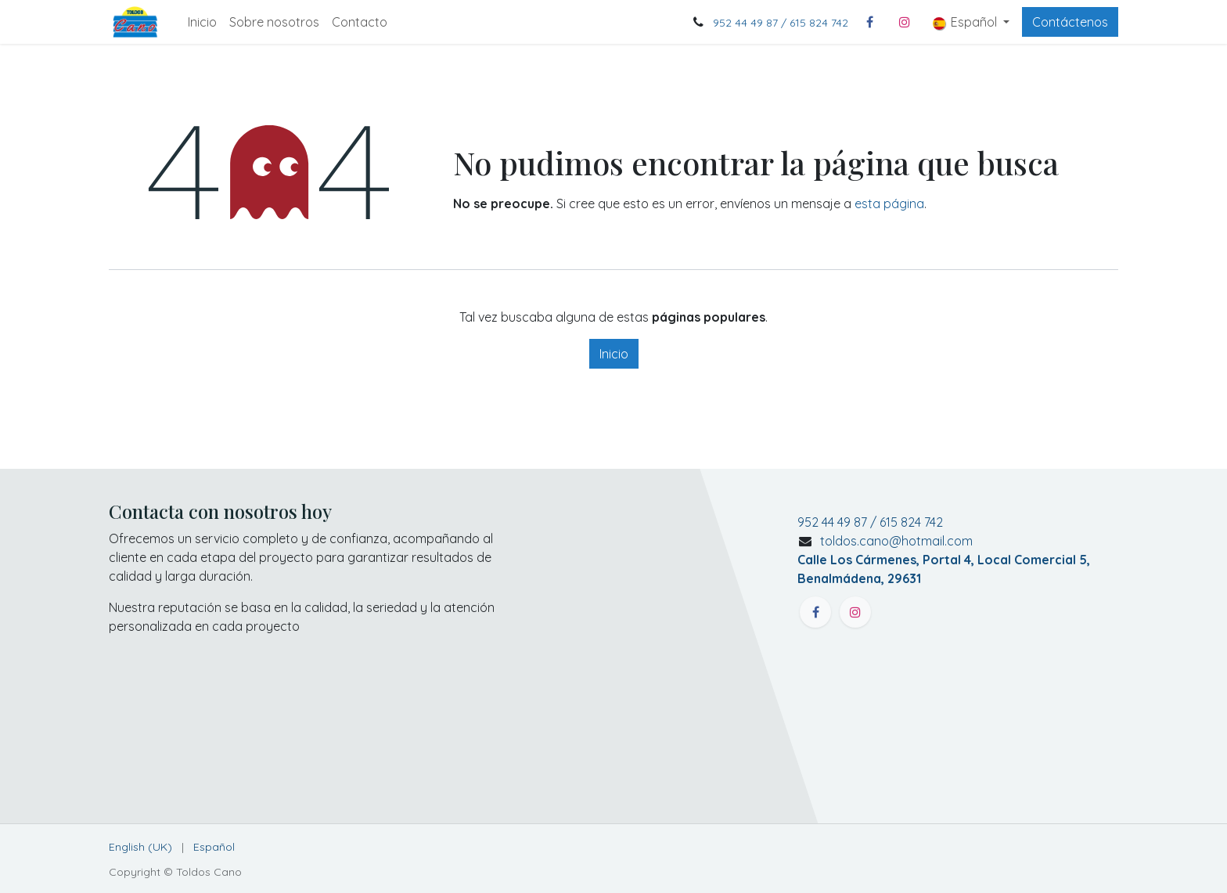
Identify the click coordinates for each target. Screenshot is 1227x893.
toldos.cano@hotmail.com (943, 559)
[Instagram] (904, 22)
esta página (889, 203)
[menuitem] (202, 22)
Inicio (613, 354)
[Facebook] (870, 22)
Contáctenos (1070, 22)
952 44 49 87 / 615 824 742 (780, 23)
